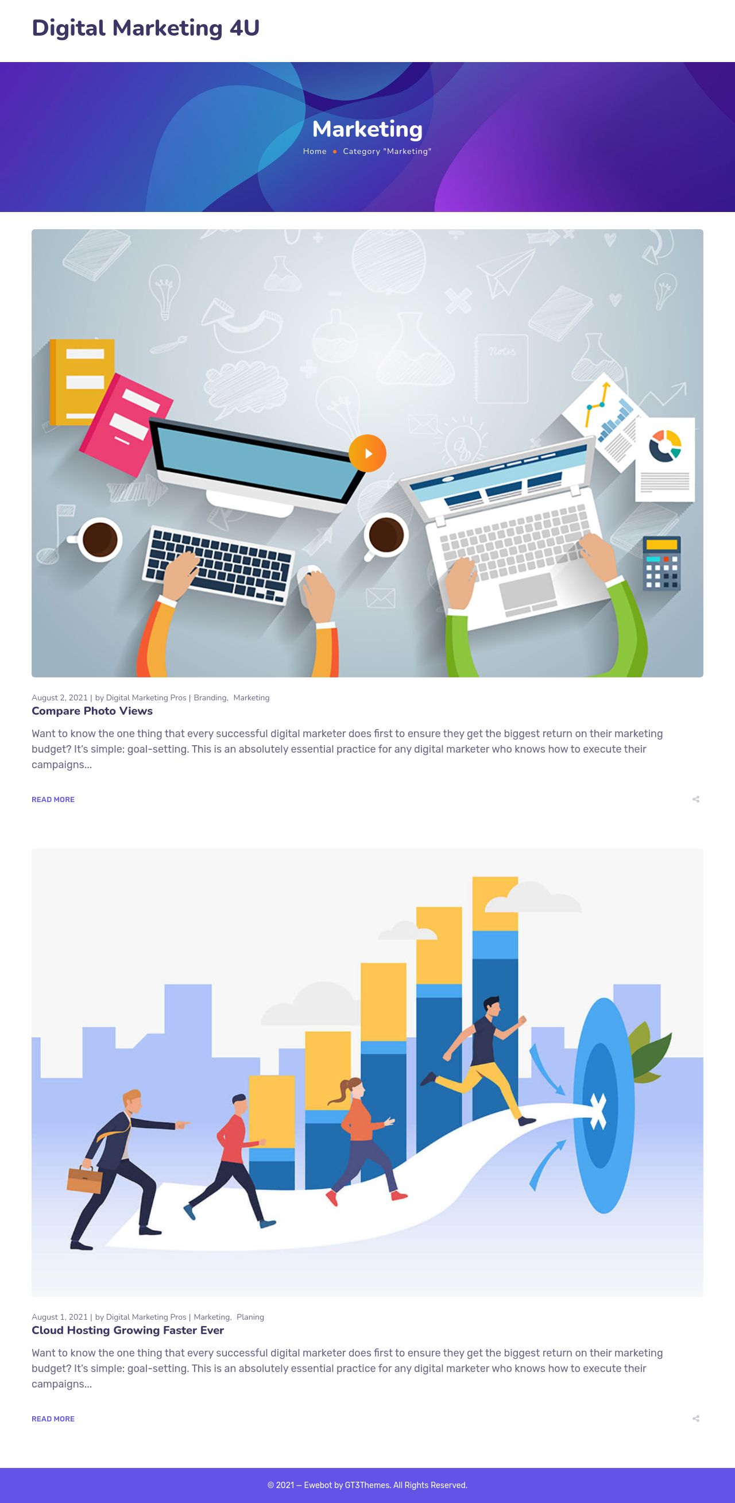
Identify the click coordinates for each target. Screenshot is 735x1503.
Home (315, 151)
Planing (250, 1317)
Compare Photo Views (92, 711)
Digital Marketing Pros (146, 697)
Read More (53, 799)
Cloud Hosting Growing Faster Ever (128, 1330)
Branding (210, 697)
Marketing (252, 697)
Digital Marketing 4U (146, 28)
